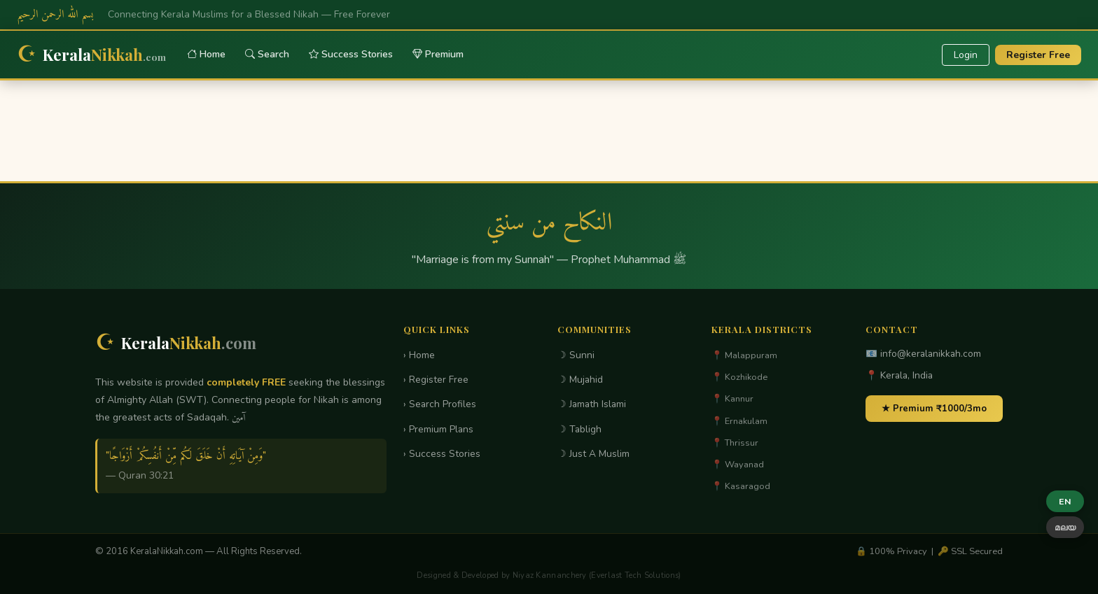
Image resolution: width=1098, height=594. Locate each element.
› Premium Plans (438, 429)
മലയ (1065, 527)
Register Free (1038, 55)
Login (966, 55)
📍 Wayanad (737, 464)
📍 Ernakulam (739, 421)
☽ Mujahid (580, 379)
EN (1065, 501)
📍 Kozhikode (739, 377)
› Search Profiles (439, 404)
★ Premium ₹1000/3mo (934, 408)
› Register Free (435, 379)
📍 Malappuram (744, 355)
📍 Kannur (732, 399)
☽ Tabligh (579, 429)
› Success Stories (441, 453)
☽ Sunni (576, 355)
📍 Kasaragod (740, 486)
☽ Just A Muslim (593, 453)
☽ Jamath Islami (591, 404)
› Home (419, 355)
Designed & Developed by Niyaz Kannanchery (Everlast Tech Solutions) (549, 575)
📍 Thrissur (734, 443)
